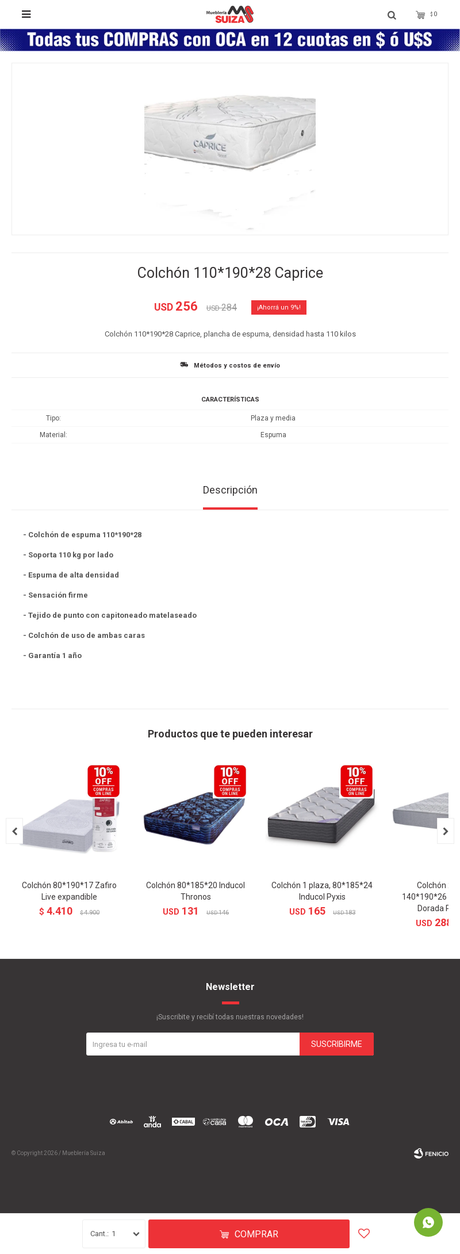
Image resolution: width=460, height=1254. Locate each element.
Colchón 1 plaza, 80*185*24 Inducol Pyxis (322, 891)
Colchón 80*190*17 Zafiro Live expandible (69, 891)
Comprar (256, 1234)
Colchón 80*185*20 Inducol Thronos (195, 891)
